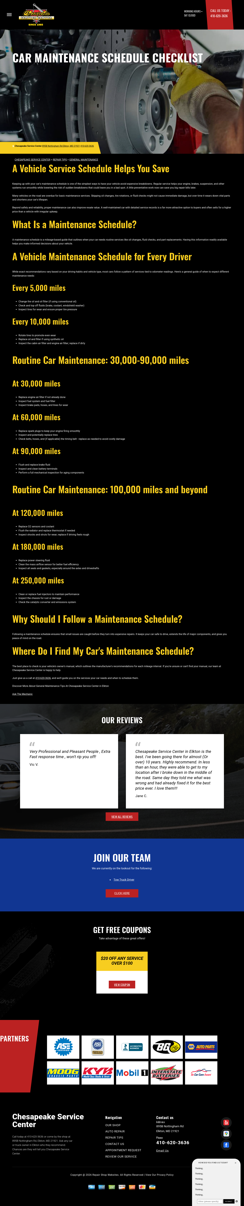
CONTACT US (114, 1144)
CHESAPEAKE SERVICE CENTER (32, 159)
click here (122, 893)
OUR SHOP (113, 1125)
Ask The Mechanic (22, 694)
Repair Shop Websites (105, 1174)
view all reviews (122, 816)
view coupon (122, 984)
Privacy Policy (165, 1174)
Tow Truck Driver (124, 879)
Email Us (162, 1150)
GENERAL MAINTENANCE (83, 159)
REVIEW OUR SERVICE (121, 1156)
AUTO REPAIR (115, 1131)
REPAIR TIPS (60, 159)
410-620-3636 (219, 15)
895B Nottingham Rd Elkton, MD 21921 (61, 146)
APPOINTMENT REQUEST (123, 1150)
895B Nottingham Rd (24, 1140)
